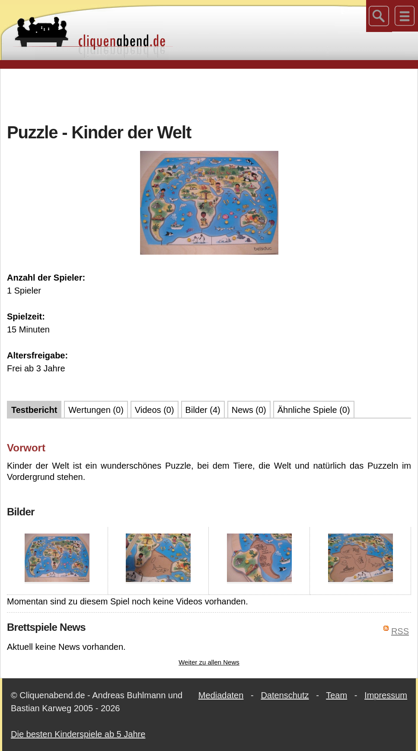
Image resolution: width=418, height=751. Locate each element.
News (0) (249, 410)
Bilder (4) (202, 410)
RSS (400, 631)
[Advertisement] (209, 94)
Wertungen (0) (95, 410)
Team (336, 695)
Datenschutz (285, 695)
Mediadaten (221, 695)
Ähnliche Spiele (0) (314, 410)
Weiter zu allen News (209, 662)
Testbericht (34, 410)
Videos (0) (154, 410)
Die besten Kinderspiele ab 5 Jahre (78, 734)
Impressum (385, 695)
